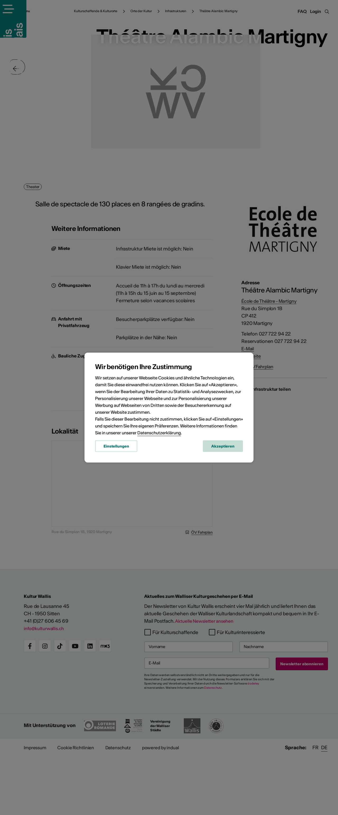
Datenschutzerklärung (159, 433)
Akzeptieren (222, 447)
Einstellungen (116, 447)
